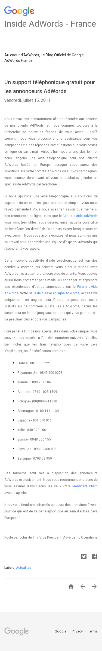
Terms (93, 631)
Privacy (78, 631)
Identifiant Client (85, 486)
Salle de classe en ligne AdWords (54, 293)
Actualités (24, 568)
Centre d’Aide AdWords (80, 216)
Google (61, 631)
